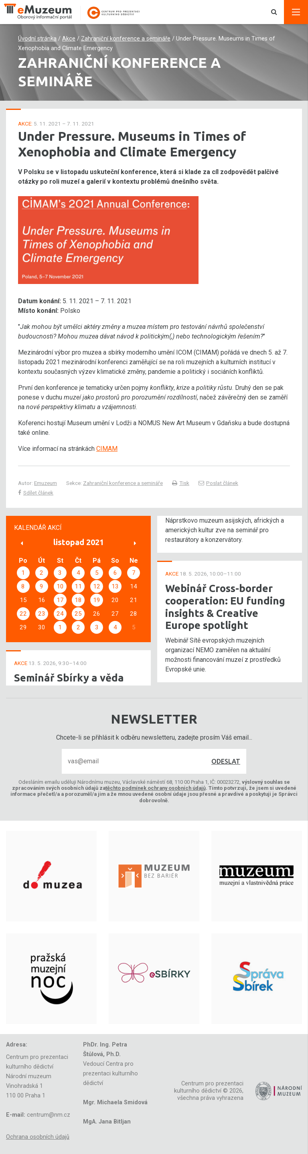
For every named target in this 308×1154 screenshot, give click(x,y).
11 (78, 586)
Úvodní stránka (37, 38)
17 (60, 600)
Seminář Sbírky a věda (69, 677)
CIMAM (107, 448)
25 (78, 613)
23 (41, 613)
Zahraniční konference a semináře (125, 38)
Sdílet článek (35, 492)
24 (60, 613)
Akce (68, 38)
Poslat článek (218, 483)
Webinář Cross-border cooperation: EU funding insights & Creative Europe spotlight (225, 606)
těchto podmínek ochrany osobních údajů (155, 788)
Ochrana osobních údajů (37, 1137)
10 (60, 586)
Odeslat (225, 761)
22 (23, 613)
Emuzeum (45, 483)
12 (96, 586)
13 (115, 586)
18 (78, 600)
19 (96, 600)
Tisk (180, 483)
